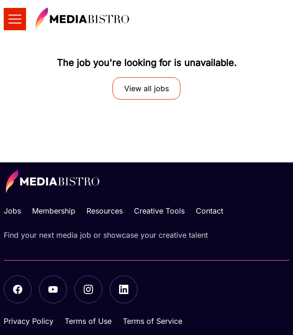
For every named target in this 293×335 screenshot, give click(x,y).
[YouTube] (53, 289)
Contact (209, 210)
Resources (105, 210)
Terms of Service (152, 321)
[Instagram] (88, 289)
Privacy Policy (28, 321)
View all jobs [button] (146, 88)
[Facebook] (18, 289)
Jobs (12, 210)
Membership (53, 210)
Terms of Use (88, 321)
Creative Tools (159, 210)
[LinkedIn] (124, 289)
